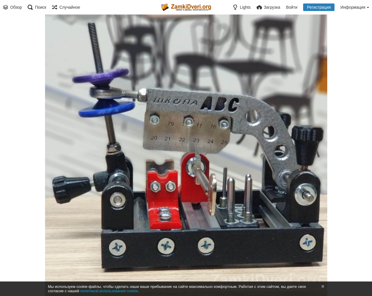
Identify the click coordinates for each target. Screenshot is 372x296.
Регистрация (319, 7)
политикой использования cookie (109, 291)
